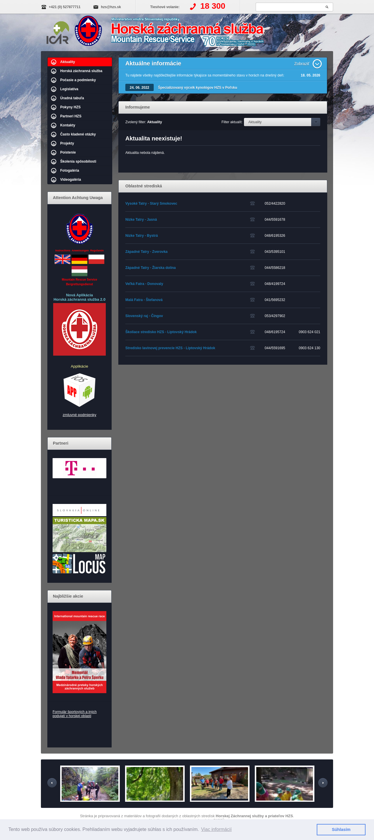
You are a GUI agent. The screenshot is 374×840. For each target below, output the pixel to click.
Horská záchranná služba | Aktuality (174, 33)
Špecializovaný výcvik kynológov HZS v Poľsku (197, 88)
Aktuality (67, 62)
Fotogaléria (69, 170)
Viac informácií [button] (216, 829)
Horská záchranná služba (81, 71)
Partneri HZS (71, 116)
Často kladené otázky (78, 134)
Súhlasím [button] (341, 829)
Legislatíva (69, 89)
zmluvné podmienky (79, 415)
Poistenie (68, 152)
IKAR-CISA (58, 31)
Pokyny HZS (70, 107)
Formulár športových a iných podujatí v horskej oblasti (75, 714)
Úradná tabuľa (72, 98)
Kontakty (67, 125)
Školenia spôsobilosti (78, 161)
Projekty (67, 143)
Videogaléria (70, 180)
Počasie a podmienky (78, 80)
